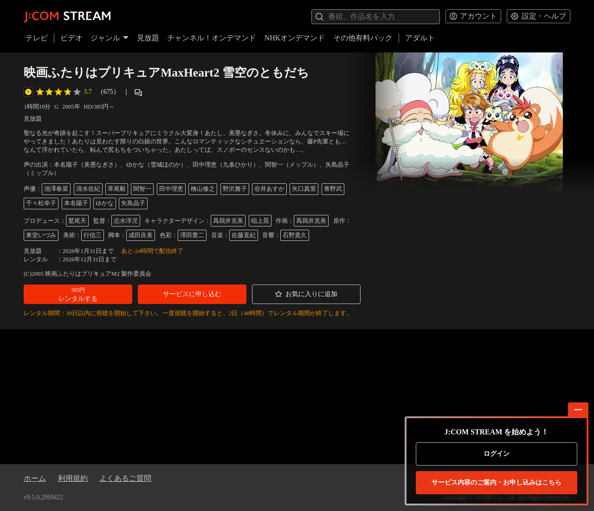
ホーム (35, 478)
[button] (78, 294)
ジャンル (109, 38)
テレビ (37, 38)
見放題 (148, 38)
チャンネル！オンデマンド (211, 38)
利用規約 (73, 478)
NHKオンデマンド (295, 38)
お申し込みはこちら (497, 483)
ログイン (497, 453)
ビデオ (71, 38)
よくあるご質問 (125, 478)
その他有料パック (363, 38)
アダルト (420, 38)
